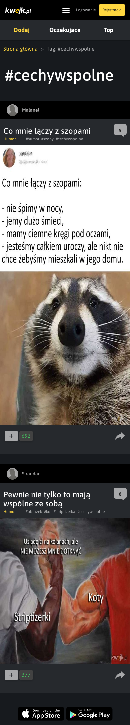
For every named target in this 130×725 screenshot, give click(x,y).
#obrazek (34, 511)
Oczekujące (65, 29)
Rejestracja (112, 10)
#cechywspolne (69, 139)
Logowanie (86, 10)
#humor (32, 139)
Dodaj (22, 29)
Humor (9, 139)
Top (108, 29)
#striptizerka (64, 511)
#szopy (47, 139)
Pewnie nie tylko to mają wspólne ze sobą (46, 499)
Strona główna (20, 49)
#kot (48, 511)
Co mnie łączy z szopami (47, 130)
